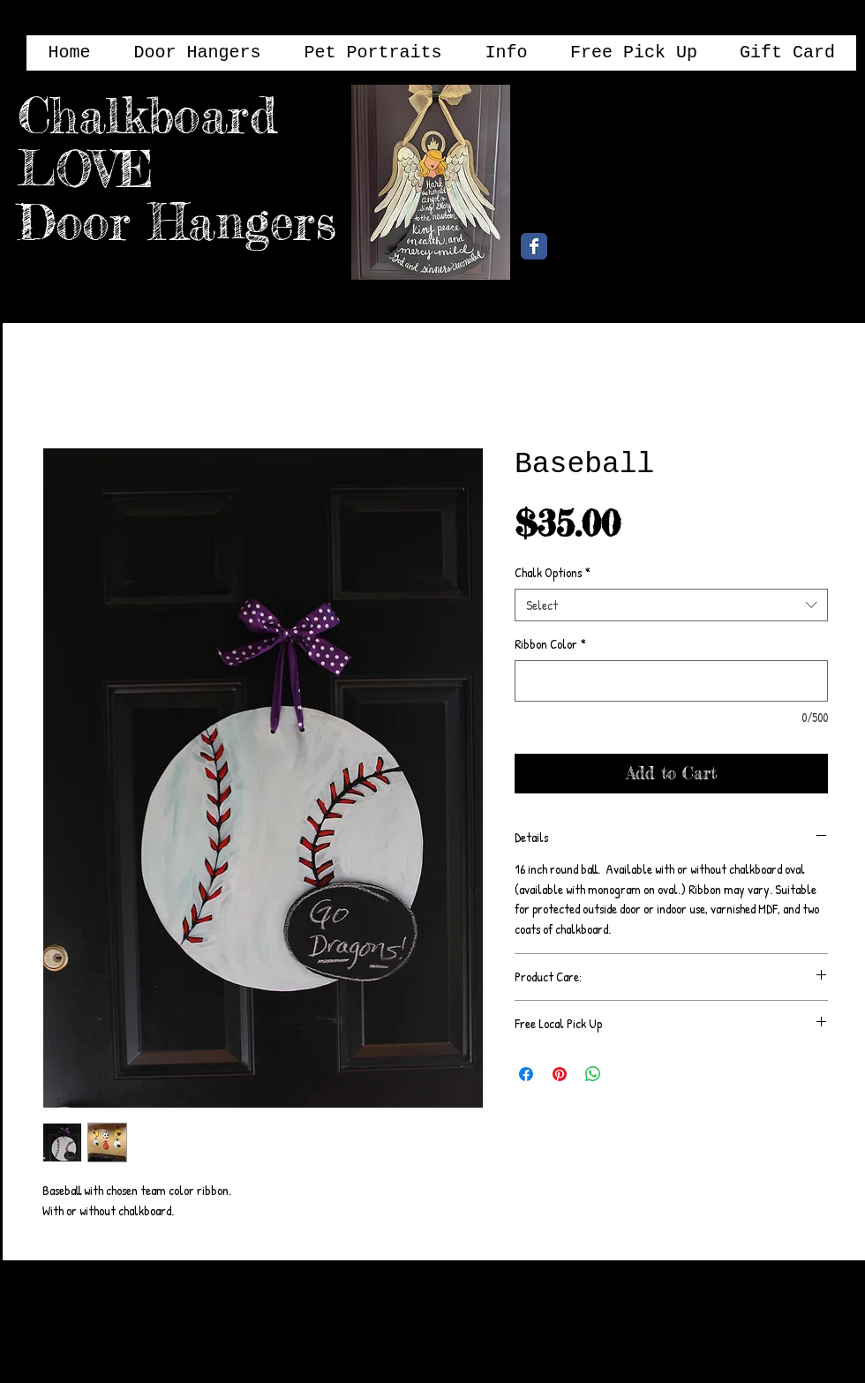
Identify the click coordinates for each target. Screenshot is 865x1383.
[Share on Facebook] (526, 1074)
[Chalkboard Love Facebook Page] (534, 246)
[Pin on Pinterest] (559, 1074)
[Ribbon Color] (671, 681)
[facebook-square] (772, 1302)
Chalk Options (552, 573)
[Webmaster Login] (678, 1300)
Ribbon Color (550, 644)
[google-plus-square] (832, 1302)
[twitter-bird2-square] (802, 1302)
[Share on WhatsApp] (593, 1074)
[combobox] (671, 605)
